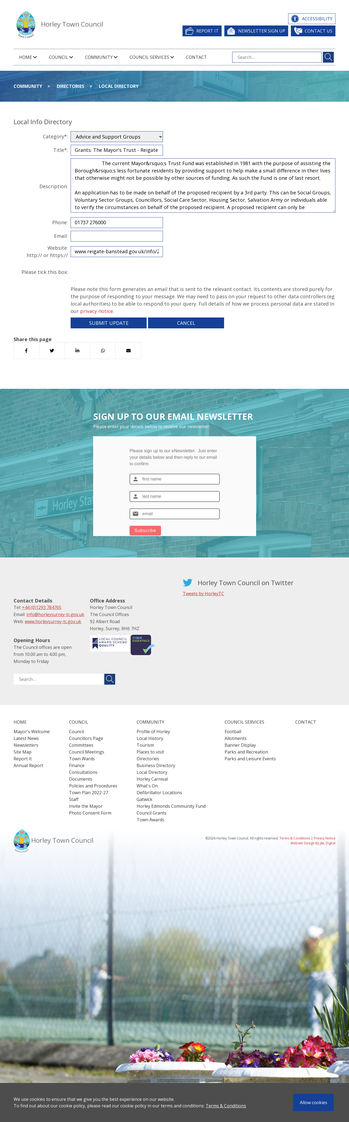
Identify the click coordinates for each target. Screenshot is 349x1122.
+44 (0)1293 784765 (41, 607)
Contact (196, 57)
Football (233, 732)
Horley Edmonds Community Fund (171, 806)
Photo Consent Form (90, 813)
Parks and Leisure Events (250, 759)
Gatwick (144, 799)
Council (76, 732)
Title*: (60, 150)
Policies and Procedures (93, 786)
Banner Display (240, 745)
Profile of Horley (153, 732)
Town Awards (150, 820)
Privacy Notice (324, 838)
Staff (73, 799)
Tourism (145, 745)
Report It (207, 31)
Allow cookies (313, 1102)
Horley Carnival (152, 779)
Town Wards (82, 759)
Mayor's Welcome (32, 732)
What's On (147, 786)
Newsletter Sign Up (261, 31)
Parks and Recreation (246, 752)
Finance (76, 765)
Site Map (23, 752)
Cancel (186, 323)
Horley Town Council (72, 24)
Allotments (236, 738)
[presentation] (112, 272)
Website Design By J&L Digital (313, 843)
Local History (150, 738)
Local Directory (119, 86)
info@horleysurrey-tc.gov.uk (55, 614)
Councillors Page (86, 738)
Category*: (55, 136)
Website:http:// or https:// (47, 251)
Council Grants (151, 813)
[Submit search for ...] (328, 57)
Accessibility (317, 19)
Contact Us (318, 31)
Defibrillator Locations (159, 793)
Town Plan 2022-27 (88, 793)
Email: (61, 236)
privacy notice (96, 311)
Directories (70, 86)
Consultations (83, 772)
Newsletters (26, 745)
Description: (53, 186)
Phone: (60, 222)
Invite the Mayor (86, 806)
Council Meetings (86, 752)
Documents (80, 779)
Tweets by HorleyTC (203, 594)
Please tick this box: (44, 272)
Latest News (26, 738)
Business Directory (156, 765)
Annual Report (28, 765)
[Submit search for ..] (109, 679)
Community (28, 86)
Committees (81, 745)
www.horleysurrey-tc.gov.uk (53, 621)
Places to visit (150, 752)
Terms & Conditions (226, 1106)
